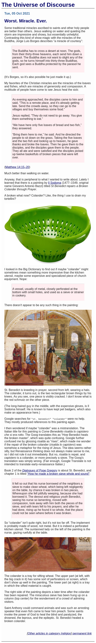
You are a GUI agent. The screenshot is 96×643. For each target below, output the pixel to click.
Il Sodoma (54, 182)
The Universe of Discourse (38, 4)
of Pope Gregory (39, 470)
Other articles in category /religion (49, 633)
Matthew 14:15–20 (17, 167)
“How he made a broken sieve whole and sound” (58, 473)
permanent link (82, 633)
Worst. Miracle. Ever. (25, 20)
